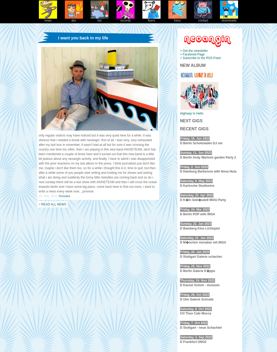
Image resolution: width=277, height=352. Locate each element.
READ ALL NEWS (53, 204)
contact (203, 19)
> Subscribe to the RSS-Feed (200, 58)
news (48, 19)
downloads (229, 19)
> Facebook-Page (192, 54)
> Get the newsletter (194, 51)
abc (74, 19)
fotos (177, 19)
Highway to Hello (191, 113)
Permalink (64, 196)
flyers (151, 19)
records (125, 19)
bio (100, 19)
